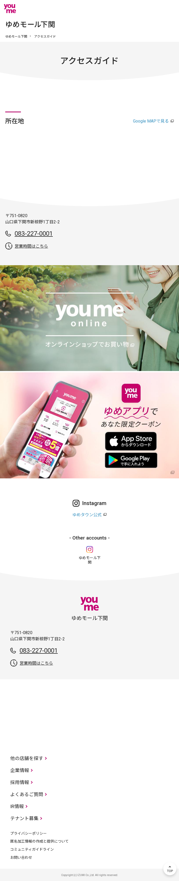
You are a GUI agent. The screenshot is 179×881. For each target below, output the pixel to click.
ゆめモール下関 (16, 36)
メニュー (170, 8)
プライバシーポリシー (28, 833)
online (154, 8)
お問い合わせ (21, 857)
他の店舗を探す (26, 758)
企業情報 (19, 770)
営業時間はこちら (31, 246)
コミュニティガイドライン (32, 849)
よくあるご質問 (26, 794)
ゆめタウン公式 (87, 514)
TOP (169, 868)
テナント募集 (24, 818)
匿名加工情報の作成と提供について (39, 841)
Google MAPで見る (151, 121)
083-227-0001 (34, 233)
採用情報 (19, 782)
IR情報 (17, 806)
